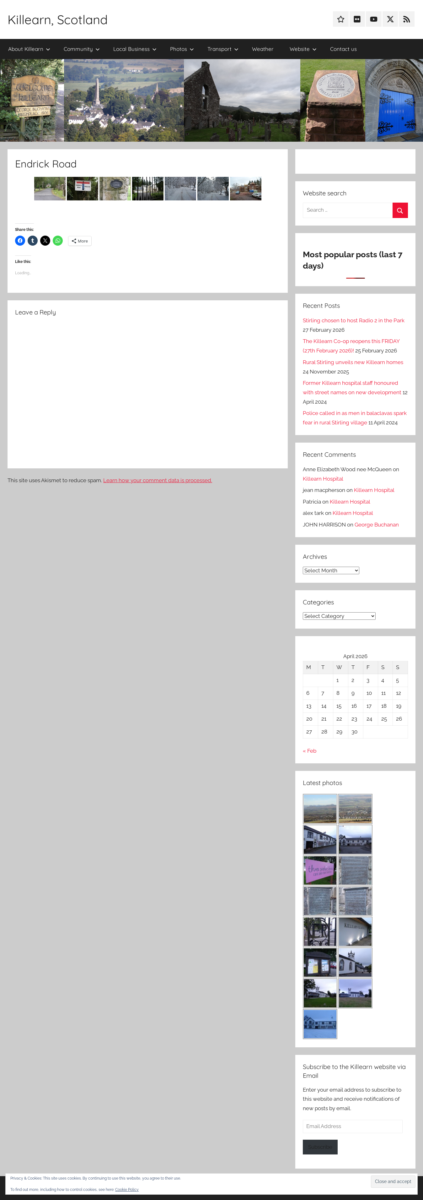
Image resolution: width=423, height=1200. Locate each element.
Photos (182, 49)
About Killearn (29, 49)
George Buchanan (377, 524)
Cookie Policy (127, 1189)
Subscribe (320, 1147)
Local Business (135, 49)
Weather (263, 49)
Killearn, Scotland (58, 19)
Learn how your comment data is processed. (157, 480)
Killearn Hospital (323, 479)
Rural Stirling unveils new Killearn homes (353, 362)
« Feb (309, 751)
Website (303, 49)
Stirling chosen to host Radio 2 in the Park (353, 320)
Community (82, 49)
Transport (222, 49)
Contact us (343, 49)
